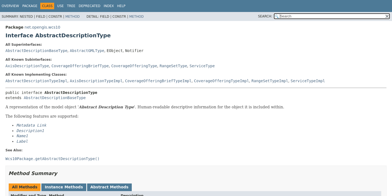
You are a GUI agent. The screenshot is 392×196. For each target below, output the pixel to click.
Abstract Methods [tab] (109, 187)
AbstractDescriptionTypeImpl (36, 81)
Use (60, 6)
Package (29, 6)
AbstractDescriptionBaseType (36, 50)
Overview (10, 6)
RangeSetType (173, 66)
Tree (71, 6)
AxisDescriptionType (27, 66)
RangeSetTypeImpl (270, 81)
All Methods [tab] (24, 187)
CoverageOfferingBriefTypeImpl (158, 81)
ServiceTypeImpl (308, 81)
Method (72, 17)
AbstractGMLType (87, 50)
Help (121, 6)
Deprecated (89, 6)
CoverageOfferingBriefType (80, 66)
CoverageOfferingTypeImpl (221, 81)
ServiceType (202, 66)
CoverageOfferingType (134, 66)
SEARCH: (265, 16)
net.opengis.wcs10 (42, 27)
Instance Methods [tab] (64, 187)
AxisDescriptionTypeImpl (96, 81)
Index (109, 6)
